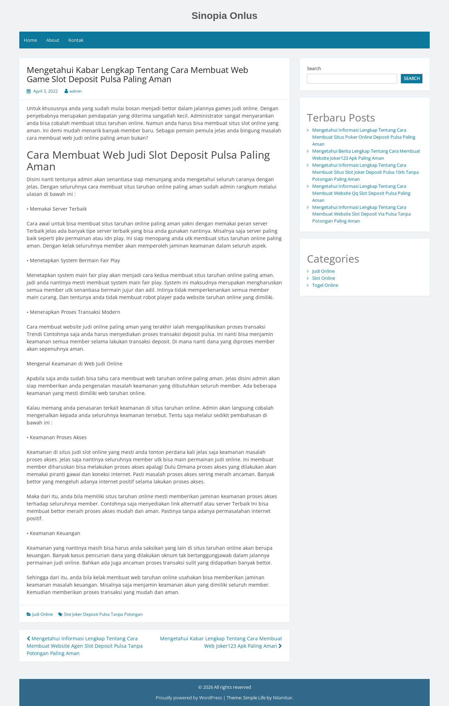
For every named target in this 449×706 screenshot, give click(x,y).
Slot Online (323, 278)
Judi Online (42, 614)
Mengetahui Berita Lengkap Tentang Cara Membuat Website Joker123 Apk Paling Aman (366, 154)
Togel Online (325, 285)
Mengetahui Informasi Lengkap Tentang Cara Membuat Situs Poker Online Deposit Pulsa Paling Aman (363, 137)
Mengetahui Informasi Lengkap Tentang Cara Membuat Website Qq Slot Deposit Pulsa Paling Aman (361, 193)
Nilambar (282, 697)
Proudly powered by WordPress (189, 697)
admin (75, 91)
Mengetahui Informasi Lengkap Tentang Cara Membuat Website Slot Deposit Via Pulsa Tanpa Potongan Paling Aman (361, 214)
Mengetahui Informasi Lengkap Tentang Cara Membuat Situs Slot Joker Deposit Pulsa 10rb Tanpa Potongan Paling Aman (365, 172)
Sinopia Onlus (224, 15)
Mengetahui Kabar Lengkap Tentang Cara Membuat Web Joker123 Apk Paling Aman (221, 642)
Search (314, 68)
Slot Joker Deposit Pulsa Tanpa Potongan (103, 614)
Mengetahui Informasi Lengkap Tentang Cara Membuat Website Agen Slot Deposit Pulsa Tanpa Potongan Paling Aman (85, 645)
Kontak (75, 40)
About (52, 40)
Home (30, 40)
